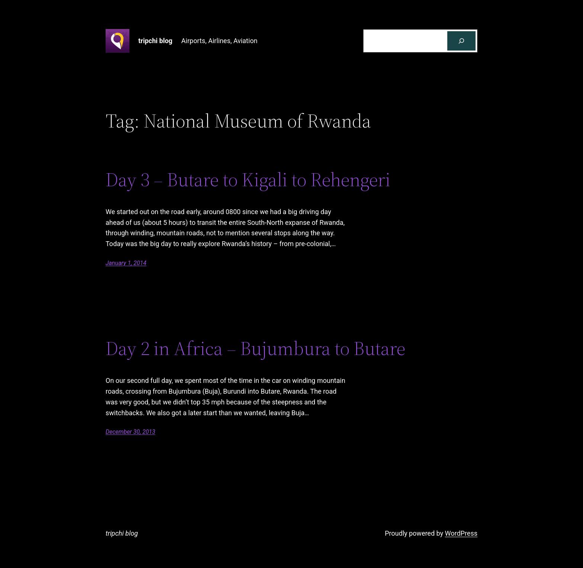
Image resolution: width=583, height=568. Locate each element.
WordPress (461, 533)
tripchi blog (155, 41)
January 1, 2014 (126, 263)
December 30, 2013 (130, 431)
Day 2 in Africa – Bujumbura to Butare (255, 348)
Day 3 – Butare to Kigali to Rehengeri (248, 179)
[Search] (461, 41)
